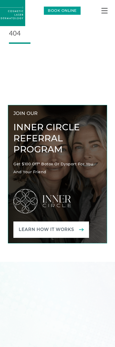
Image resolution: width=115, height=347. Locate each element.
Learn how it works (46, 229)
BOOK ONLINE (62, 10)
